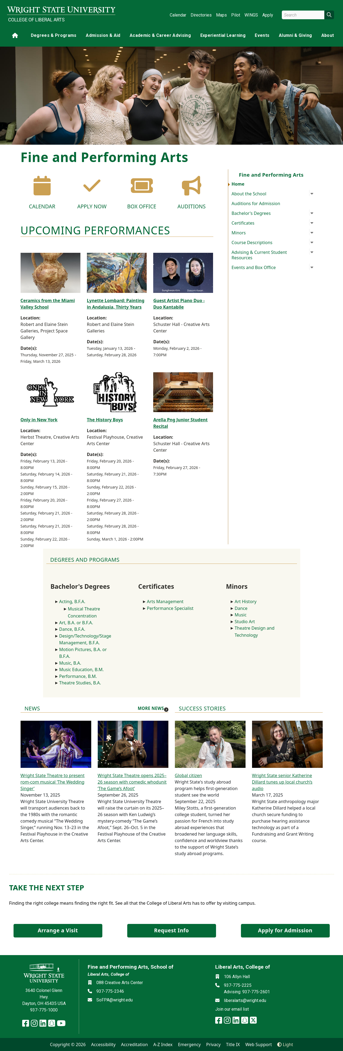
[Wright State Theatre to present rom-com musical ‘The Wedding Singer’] (56, 744)
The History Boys (105, 420)
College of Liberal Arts (36, 19)
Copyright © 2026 (68, 1044)
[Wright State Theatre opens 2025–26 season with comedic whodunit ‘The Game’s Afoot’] (133, 744)
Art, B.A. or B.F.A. (76, 623)
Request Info (171, 930)
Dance (241, 608)
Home (237, 184)
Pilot (235, 15)
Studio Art (246, 622)
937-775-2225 (237, 985)
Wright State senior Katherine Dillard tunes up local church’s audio (282, 781)
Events (262, 35)
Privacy (213, 1044)
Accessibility (103, 1044)
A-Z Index (162, 1044)
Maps (221, 15)
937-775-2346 (110, 991)
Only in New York (39, 420)
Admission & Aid (103, 35)
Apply (267, 15)
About (327, 35)
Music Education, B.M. (82, 669)
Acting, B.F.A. (73, 601)
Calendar (178, 15)
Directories (201, 15)
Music (241, 615)
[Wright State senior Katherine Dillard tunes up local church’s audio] (287, 744)
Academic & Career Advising (160, 35)
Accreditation (134, 1044)
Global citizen (188, 775)
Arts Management (165, 601)
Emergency (189, 1044)
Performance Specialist (170, 608)
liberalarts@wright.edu (245, 1000)
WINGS (251, 15)
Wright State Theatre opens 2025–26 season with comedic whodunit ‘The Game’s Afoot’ (132, 781)
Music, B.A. (70, 663)
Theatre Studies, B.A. (80, 683)
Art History (246, 601)
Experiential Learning (223, 35)
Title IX (233, 1044)
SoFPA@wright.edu (114, 1000)
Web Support (258, 1044)
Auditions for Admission (255, 203)
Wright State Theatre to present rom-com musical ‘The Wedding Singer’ (53, 781)
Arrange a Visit (58, 930)
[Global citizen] (210, 744)
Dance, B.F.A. (72, 629)
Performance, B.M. (78, 676)
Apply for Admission (285, 930)
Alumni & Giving (295, 35)
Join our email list (232, 1009)
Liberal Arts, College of (108, 974)
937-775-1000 (44, 1010)
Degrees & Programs (54, 35)
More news (151, 708)
